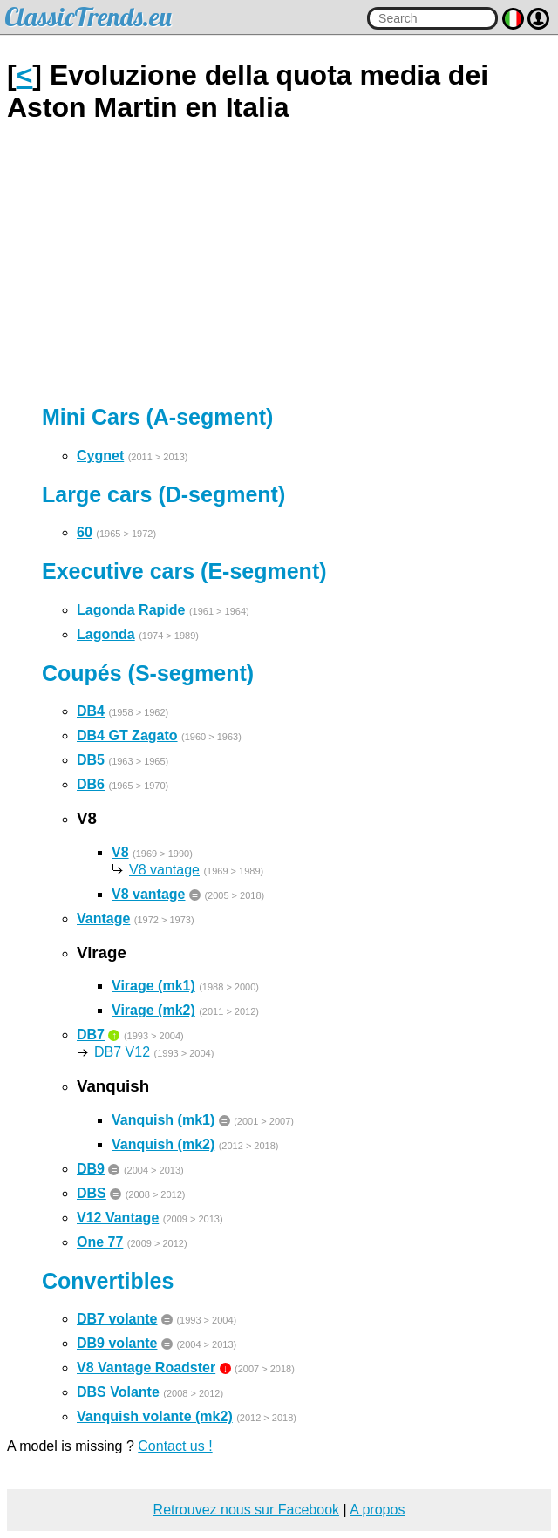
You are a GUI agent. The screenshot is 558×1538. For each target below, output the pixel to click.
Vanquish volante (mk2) (155, 1416)
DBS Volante (118, 1392)
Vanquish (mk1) (163, 1120)
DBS (91, 1193)
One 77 (100, 1242)
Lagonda (106, 634)
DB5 (91, 759)
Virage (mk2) (153, 1010)
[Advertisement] (279, 264)
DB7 (91, 1034)
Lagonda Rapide (131, 609)
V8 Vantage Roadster (146, 1367)
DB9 (91, 1168)
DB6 (91, 784)
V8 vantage (164, 869)
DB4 (91, 711)
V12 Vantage (118, 1217)
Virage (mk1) (153, 985)
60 (84, 532)
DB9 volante (117, 1343)
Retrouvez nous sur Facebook (246, 1509)
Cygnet (100, 455)
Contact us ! (175, 1446)
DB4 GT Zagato (127, 735)
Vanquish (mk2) (163, 1144)
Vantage (103, 918)
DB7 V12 (122, 1052)
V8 (120, 852)
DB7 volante (117, 1318)
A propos (377, 1509)
